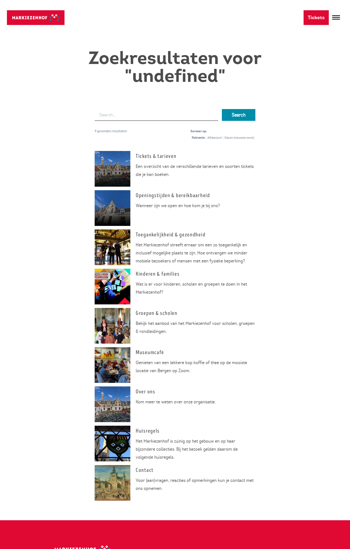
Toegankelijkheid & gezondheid (170, 234)
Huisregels (148, 430)
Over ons (145, 391)
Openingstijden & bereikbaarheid (173, 195)
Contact (145, 470)
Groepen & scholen (156, 313)
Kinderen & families (157, 273)
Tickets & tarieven (156, 156)
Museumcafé (150, 352)
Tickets (316, 17)
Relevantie (198, 138)
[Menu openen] (336, 17)
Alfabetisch (214, 138)
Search (239, 115)
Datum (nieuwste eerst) (239, 138)
